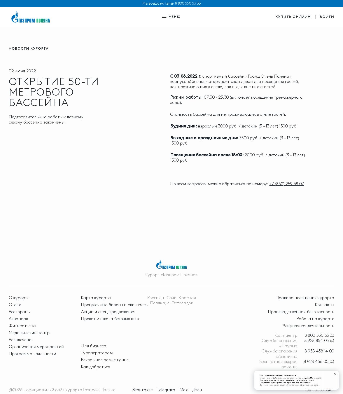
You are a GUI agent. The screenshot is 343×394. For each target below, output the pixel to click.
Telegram (166, 389)
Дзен (197, 389)
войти (327, 17)
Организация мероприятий (36, 346)
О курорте (19, 297)
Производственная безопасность (301, 311)
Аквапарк (18, 318)
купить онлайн (293, 17)
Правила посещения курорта (305, 297)
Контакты (324, 304)
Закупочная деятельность (308, 325)
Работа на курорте (315, 318)
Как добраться (95, 366)
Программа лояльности (32, 353)
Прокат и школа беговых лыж (110, 318)
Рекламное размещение (105, 359)
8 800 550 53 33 (188, 3)
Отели (15, 304)
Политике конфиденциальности (302, 385)
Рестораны (19, 311)
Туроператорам (97, 352)
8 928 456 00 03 (319, 361)
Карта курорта (96, 297)
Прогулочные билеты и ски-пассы (115, 304)
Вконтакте (142, 389)
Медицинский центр (29, 332)
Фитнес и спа (22, 325)
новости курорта (29, 48)
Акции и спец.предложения (108, 311)
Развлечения (21, 339)
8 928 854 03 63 (319, 340)
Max (184, 389)
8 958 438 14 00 (319, 351)
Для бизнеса (93, 345)
